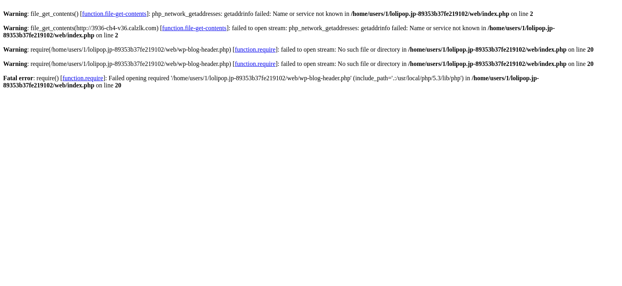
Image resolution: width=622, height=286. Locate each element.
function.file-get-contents (114, 13)
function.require (255, 49)
